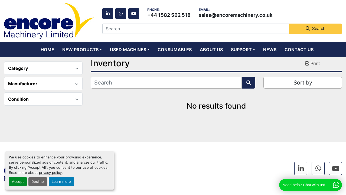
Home (47, 49)
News (269, 49)
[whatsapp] (120, 13)
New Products (80, 49)
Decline (37, 182)
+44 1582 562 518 (169, 15)
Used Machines (128, 49)
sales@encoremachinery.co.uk (235, 15)
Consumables (175, 49)
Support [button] (241, 49)
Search (315, 28)
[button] (82, 49)
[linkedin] (107, 13)
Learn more (61, 182)
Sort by (302, 82)
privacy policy (50, 173)
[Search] (195, 29)
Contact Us (299, 49)
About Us (211, 49)
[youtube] (133, 13)
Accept (18, 182)
